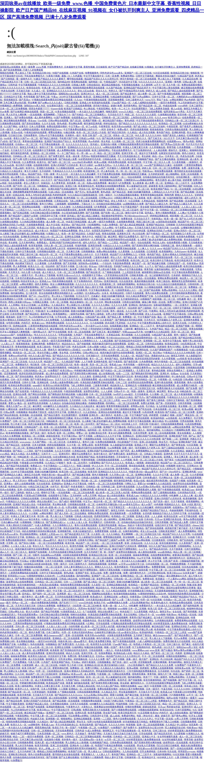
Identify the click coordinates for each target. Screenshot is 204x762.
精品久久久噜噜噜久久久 (85, 341)
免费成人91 (36, 466)
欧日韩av (157, 352)
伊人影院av (182, 724)
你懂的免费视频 (133, 707)
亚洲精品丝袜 (111, 596)
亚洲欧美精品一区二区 (132, 576)
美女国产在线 (110, 713)
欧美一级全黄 (73, 156)
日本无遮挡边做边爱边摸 (98, 599)
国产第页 (169, 460)
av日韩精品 (113, 207)
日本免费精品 (79, 430)
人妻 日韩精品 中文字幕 (33, 558)
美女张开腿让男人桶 (10, 594)
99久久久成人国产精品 (39, 355)
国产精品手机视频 (50, 611)
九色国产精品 (157, 329)
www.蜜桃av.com (140, 650)
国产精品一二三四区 (23, 451)
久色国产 (78, 335)
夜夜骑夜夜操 (23, 344)
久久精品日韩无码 (9, 442)
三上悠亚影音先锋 (131, 272)
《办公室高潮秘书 (135, 665)
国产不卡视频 (86, 436)
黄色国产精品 (163, 132)
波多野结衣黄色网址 (143, 620)
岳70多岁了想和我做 (164, 617)
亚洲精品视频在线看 (117, 585)
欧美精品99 (89, 260)
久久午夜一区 (173, 85)
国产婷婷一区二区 (190, 671)
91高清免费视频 (193, 424)
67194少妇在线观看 (67, 588)
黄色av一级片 (125, 379)
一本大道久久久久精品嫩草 (91, 111)
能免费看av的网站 (92, 227)
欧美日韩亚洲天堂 (184, 260)
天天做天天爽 (68, 686)
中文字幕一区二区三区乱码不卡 (69, 591)
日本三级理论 (196, 105)
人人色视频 (126, 460)
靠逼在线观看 (84, 150)
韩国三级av (178, 674)
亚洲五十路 (71, 186)
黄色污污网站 (46, 204)
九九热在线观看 (163, 296)
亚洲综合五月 (67, 498)
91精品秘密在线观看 (120, 97)
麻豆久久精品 (18, 454)
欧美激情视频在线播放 (118, 278)
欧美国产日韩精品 (73, 108)
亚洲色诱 (168, 454)
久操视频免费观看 (125, 222)
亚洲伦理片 (17, 370)
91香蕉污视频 (53, 76)
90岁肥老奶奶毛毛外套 (90, 159)
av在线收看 (172, 418)
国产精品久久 (78, 397)
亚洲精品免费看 (101, 97)
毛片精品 (10, 257)
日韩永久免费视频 (46, 605)
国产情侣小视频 (27, 543)
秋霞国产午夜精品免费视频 (64, 230)
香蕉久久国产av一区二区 (26, 138)
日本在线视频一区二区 (157, 564)
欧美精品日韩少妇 (42, 73)
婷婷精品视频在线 (159, 216)
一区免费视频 (134, 513)
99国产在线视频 (60, 73)
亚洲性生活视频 (73, 236)
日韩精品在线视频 (30, 498)
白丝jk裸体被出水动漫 (64, 457)
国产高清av (25, 99)
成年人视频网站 (184, 364)
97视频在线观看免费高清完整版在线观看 (52, 99)
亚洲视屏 (184, 439)
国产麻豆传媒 (132, 695)
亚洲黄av (8, 483)
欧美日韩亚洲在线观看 (55, 388)
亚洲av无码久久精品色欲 (38, 629)
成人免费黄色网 (41, 650)
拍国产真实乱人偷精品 (174, 135)
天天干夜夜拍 (196, 528)
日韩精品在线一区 (112, 159)
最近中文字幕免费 (148, 153)
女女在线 (184, 373)
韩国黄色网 (162, 201)
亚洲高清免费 (95, 245)
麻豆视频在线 (57, 329)
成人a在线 (161, 91)
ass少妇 (116, 299)
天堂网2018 (193, 466)
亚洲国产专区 (82, 573)
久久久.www (161, 117)
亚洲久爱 (39, 742)
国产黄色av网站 (180, 716)
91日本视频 (196, 296)
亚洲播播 (83, 415)
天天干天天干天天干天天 (67, 379)
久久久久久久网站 (188, 290)
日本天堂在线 (68, 290)
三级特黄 (128, 329)
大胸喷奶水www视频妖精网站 (139, 180)
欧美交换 (70, 543)
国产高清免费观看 (120, 260)
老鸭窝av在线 (138, 406)
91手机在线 (61, 317)
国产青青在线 (178, 445)
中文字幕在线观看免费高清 (150, 120)
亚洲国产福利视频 (26, 617)
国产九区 (96, 248)
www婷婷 (183, 105)
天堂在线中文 (123, 457)
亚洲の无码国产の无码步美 (64, 165)
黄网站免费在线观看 (168, 278)
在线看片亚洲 (124, 629)
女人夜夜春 (138, 183)
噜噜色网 (169, 195)
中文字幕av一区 (77, 126)
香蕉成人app (115, 364)
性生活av (61, 489)
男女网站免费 (76, 123)
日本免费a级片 (150, 477)
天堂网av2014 (106, 198)
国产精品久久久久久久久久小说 (69, 355)
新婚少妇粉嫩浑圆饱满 (139, 192)
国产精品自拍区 (60, 358)
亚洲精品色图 (100, 376)
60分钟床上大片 (129, 424)
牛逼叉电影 (167, 689)
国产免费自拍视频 (23, 117)
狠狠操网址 (67, 719)
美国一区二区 (47, 111)
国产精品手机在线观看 (103, 189)
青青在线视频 (109, 233)
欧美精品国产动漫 (155, 466)
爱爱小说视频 (117, 695)
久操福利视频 (106, 480)
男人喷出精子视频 (107, 269)
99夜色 (32, 430)
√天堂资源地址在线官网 (116, 275)
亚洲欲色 (74, 745)
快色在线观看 (37, 644)
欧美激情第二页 (91, 171)
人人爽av (182, 213)
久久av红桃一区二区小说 (40, 647)
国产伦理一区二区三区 (24, 186)
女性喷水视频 (13, 323)
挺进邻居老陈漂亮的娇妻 (148, 358)
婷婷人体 (147, 168)
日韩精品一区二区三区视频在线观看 (178, 210)
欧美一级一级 (171, 219)
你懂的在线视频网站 (176, 656)
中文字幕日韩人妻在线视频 (166, 88)
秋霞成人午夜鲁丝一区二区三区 (149, 644)
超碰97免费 (117, 105)
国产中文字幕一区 (149, 210)
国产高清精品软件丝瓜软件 (128, 341)
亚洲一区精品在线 (15, 195)
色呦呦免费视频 (8, 230)
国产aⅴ (175, 269)
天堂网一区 (12, 543)
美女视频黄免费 (118, 513)
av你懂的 (79, 293)
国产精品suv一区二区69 (108, 424)
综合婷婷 (50, 266)
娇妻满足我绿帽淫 (181, 555)
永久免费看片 (186, 418)
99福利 (62, 665)
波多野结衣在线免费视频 (140, 382)
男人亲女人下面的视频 (63, 296)
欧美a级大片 (96, 596)
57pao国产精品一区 (121, 102)
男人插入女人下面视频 (169, 79)
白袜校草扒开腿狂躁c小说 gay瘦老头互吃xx (118, 504)
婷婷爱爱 (187, 180)
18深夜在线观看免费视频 (75, 555)
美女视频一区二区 (187, 406)
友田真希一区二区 (76, 183)
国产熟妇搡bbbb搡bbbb (96, 546)
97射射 (62, 216)
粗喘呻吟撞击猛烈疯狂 (75, 219)
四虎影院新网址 (102, 516)
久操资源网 (28, 665)
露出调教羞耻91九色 (176, 576)
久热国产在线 (77, 73)
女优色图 (147, 513)
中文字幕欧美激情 (15, 704)
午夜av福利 (19, 168)
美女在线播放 (184, 433)
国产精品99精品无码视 (70, 260)
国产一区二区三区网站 (48, 599)
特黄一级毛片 (61, 564)
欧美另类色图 (194, 599)
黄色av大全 (173, 391)
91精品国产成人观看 (95, 317)
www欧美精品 (165, 552)
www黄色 (87, 349)
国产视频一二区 (170, 439)
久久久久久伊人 (145, 719)
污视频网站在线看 (92, 439)
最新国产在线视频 (38, 552)
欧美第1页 (30, 329)
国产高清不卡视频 (65, 266)
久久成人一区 (38, 91)
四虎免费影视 (18, 588)
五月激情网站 (33, 180)
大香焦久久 (122, 189)
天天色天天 (150, 320)
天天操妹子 (192, 677)
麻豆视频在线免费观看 (192, 88)
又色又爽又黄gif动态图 (15, 102)
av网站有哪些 (176, 99)
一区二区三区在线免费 (128, 403)
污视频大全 (39, 522)
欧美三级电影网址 (101, 150)
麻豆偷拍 (100, 406)
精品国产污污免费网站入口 (124, 254)
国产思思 (47, 308)
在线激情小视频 (52, 739)
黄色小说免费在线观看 (156, 293)
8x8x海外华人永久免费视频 (46, 320)
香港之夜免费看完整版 (65, 308)
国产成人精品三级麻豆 (88, 216)
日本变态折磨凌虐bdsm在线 (29, 278)
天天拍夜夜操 (196, 242)
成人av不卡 (114, 489)
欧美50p (154, 713)
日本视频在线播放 (59, 704)
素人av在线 (177, 108)
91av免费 (4, 111)
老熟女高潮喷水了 (176, 370)
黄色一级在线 (117, 311)
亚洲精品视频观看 (83, 719)
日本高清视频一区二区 (48, 733)
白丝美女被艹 (190, 573)
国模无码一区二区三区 (175, 287)
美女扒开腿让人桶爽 (47, 352)
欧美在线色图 (87, 724)
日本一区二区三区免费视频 (14, 108)
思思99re (85, 156)
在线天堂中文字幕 (57, 412)
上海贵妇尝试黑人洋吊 (142, 117)
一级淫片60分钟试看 (135, 230)
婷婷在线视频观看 (17, 439)
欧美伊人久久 (22, 689)
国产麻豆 (186, 644)
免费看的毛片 (54, 344)
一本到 (102, 129)
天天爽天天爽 (73, 251)
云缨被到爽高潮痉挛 (191, 227)
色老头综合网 (8, 91)
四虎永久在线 (134, 427)
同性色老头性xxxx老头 (111, 73)
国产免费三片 (21, 290)
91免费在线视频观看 (105, 442)
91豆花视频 (134, 201)
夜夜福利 (11, 317)
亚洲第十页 (85, 278)
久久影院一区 (98, 534)
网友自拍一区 (192, 415)
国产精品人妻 (130, 257)
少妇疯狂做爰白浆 (162, 427)
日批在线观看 (174, 567)
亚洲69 (185, 347)
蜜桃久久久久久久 (184, 195)
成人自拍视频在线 (9, 507)
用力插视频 (127, 335)
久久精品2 (132, 132)
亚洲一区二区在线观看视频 (162, 433)
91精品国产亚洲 (186, 76)
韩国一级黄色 (138, 391)
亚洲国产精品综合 (155, 224)
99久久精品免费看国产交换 (140, 296)
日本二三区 (121, 382)
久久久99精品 (113, 534)
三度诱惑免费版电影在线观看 (43, 326)
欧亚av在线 (139, 480)
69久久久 (21, 257)
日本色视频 (30, 599)
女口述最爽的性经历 (159, 275)
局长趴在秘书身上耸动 (74, 528)
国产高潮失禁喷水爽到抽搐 (146, 245)
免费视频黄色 (92, 73)
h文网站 (90, 623)
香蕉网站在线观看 (31, 207)
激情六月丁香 (46, 147)
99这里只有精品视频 (76, 222)
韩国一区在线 (159, 302)
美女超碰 (146, 156)
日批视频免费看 (188, 721)
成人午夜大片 (42, 230)
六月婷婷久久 (195, 323)
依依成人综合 (191, 686)
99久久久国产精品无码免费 (78, 257)
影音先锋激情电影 (168, 543)
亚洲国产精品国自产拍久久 (58, 141)
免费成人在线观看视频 (162, 668)
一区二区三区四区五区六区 (142, 388)
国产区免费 (192, 388)
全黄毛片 (23, 126)
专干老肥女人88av (124, 227)
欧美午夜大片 (101, 454)
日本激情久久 (74, 442)
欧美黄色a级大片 (160, 602)
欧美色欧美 (101, 489)
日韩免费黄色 (31, 135)
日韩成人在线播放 (90, 477)
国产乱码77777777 (68, 602)
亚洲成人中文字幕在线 (75, 483)
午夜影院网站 (103, 108)
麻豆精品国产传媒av (113, 120)
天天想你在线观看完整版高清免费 (65, 552)
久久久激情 (65, 207)
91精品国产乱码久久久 (135, 138)
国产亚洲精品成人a (49, 239)
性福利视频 (81, 245)
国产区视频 (52, 757)
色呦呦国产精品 (145, 159)
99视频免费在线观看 (91, 701)
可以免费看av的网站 (78, 716)
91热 (84, 400)
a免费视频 (17, 105)
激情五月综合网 (32, 474)
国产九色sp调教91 (141, 97)
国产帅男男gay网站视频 (138, 540)
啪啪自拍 (41, 269)
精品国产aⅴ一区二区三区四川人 (177, 463)
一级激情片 (193, 162)
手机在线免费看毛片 (34, 76)
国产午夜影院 (116, 361)
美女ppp (32, 120)
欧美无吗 (92, 471)
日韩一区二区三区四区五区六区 (40, 82)
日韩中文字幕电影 (145, 76)
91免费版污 (23, 644)
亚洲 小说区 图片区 (191, 504)
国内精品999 (64, 82)
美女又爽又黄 (181, 457)
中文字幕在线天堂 (60, 710)
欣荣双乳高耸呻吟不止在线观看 (108, 230)
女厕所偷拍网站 (162, 269)
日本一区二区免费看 (10, 665)
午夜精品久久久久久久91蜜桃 (67, 171)
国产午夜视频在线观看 (169, 94)
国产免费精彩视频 (79, 358)
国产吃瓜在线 (145, 409)
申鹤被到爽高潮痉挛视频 (87, 370)
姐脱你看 (143, 570)
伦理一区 (144, 599)
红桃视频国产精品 (99, 742)
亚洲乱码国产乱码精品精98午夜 (65, 242)
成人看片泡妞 (175, 180)
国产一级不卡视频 (115, 659)
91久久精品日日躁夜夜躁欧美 (83, 195)
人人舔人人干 (8, 344)
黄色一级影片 (181, 335)
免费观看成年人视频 (146, 489)
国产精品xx (95, 117)
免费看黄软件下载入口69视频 (46, 677)
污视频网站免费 (182, 430)
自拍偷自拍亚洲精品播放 (109, 204)
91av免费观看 (114, 448)
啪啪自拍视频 (7, 73)
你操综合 (46, 183)
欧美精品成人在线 (123, 653)
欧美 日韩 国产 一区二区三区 (97, 135)
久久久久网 (131, 311)
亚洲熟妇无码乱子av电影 (12, 224)
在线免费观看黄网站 (28, 287)
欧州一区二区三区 (95, 677)
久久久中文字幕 (161, 474)
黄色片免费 (125, 647)
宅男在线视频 (65, 335)
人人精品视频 (160, 150)
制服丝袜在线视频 (33, 567)
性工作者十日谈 (19, 424)
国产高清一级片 (38, 433)
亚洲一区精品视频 (26, 489)
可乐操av (24, 561)
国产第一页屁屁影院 (166, 403)
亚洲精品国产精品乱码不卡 (137, 88)
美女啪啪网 (129, 537)
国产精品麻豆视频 (156, 263)
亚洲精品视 (183, 159)
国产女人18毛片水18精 (191, 219)
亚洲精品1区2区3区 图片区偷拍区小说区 (104, 665)
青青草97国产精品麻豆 (48, 617)
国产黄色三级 (43, 97)
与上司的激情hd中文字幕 (190, 102)
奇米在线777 (126, 611)
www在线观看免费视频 (19, 570)
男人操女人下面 (23, 73)
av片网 (133, 662)
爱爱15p (12, 403)
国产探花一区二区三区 (57, 409)
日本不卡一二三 (49, 454)
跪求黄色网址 (131, 105)
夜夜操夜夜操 (157, 129)
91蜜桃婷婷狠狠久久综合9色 (41, 576)
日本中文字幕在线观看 (51, 573)
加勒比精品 (166, 367)
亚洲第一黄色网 (173, 82)
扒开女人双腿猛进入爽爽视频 (15, 332)
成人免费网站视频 (66, 150)
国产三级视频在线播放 (165, 492)
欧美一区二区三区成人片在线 (91, 132)
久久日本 (99, 302)
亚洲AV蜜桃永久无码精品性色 (177, 254)
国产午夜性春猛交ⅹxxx (42, 379)
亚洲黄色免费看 (191, 320)
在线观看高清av (25, 335)
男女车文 (81, 721)
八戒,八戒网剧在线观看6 (144, 102)
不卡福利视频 (194, 564)
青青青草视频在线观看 (152, 195)
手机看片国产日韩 (68, 138)
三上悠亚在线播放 (66, 576)
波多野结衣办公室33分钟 (151, 727)
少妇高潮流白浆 (188, 344)
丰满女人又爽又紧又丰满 (135, 147)
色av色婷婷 (190, 99)
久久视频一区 (87, 745)
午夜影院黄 (172, 126)
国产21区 (143, 311)
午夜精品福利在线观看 (35, 132)
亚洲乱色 (165, 373)
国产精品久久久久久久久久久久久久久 (138, 123)
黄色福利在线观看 (165, 326)
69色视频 (19, 469)
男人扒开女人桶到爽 (16, 114)
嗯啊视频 (143, 546)
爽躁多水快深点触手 (166, 76)
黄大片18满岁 (86, 165)
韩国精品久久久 (172, 504)
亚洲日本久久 (88, 94)
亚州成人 (95, 144)
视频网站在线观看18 (102, 594)
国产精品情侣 (79, 233)
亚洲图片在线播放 (45, 168)
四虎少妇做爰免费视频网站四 (151, 141)
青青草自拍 (47, 177)
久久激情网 (147, 85)
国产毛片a (80, 192)
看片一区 (192, 299)
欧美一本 (66, 233)
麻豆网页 (113, 236)
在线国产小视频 (177, 480)
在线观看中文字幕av (92, 275)
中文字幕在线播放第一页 (52, 144)
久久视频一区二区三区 (123, 141)
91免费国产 (53, 370)
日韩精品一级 (93, 486)
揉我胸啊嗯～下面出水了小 (57, 114)
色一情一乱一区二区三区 (129, 171)
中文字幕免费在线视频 (109, 174)
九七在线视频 (138, 251)
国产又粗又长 (155, 138)
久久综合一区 (82, 644)
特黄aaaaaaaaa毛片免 (133, 332)
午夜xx (23, 174)
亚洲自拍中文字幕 (15, 537)
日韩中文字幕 (19, 94)
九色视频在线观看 (164, 620)
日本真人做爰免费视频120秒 (20, 248)
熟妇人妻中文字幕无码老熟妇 (42, 94)
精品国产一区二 (118, 177)
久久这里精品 (90, 412)
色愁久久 (113, 91)
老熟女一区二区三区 (123, 135)
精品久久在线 (73, 653)
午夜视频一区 (165, 379)
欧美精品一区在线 (187, 614)
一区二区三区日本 (56, 442)
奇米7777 (148, 677)
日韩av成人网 (190, 82)
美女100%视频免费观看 (120, 433)
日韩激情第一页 (133, 757)
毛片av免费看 (181, 638)
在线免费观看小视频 (177, 242)
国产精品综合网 (14, 701)
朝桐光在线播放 (78, 614)
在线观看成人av (79, 117)
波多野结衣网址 (91, 391)
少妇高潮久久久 (88, 680)
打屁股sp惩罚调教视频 (35, 495)
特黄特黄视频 (88, 460)
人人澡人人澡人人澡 (191, 207)
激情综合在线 (57, 186)
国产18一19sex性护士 (39, 296)
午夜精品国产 (111, 82)
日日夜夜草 (61, 147)
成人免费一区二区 (147, 94)
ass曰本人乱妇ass (84, 168)
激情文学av (165, 611)
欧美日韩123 (174, 117)
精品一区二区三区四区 (176, 329)
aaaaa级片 (37, 385)
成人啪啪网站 (173, 174)
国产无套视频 (93, 213)
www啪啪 (122, 608)
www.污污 (150, 99)
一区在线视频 (35, 114)
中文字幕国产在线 (147, 317)
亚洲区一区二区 (136, 344)
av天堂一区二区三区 (139, 189)
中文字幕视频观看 (27, 85)
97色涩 (83, 329)
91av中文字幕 (144, 558)
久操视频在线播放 (167, 114)
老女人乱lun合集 (86, 91)
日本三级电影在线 (52, 469)
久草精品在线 (61, 201)
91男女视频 (71, 507)
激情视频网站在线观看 (111, 180)
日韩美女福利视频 (131, 302)
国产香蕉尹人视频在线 (191, 126)
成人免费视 (90, 674)
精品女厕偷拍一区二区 (81, 302)
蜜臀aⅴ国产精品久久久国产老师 (44, 480)
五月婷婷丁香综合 (142, 635)
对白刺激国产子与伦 (127, 442)
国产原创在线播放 (31, 123)
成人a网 (92, 222)
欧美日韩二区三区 (140, 260)
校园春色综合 (90, 620)
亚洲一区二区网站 (66, 433)
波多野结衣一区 (134, 454)
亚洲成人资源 (143, 516)
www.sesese (25, 442)
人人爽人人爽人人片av (147, 537)
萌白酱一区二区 (8, 341)
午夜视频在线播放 (131, 85)
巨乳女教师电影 (148, 751)
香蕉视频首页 (11, 99)
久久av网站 (108, 227)
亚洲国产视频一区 (92, 120)
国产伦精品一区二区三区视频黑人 (89, 114)
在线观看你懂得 (41, 165)
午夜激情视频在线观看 (95, 99)
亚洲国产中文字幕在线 (174, 314)
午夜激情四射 (44, 504)
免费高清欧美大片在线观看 (171, 388)
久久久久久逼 (193, 448)
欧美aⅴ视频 (106, 388)
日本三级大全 (174, 644)
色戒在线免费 (170, 105)
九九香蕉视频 (179, 162)
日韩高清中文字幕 (49, 216)
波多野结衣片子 (53, 376)
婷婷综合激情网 (163, 507)
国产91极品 (166, 650)
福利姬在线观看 (82, 683)
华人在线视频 (172, 421)
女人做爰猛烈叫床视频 (58, 311)
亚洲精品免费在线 (46, 489)
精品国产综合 (35, 174)
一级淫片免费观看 (167, 102)
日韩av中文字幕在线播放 (51, 135)
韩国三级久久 (138, 430)
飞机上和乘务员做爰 (159, 108)
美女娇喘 (13, 242)
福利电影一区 (96, 82)
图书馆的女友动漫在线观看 (188, 171)
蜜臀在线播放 (55, 132)
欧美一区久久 (11, 308)
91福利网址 (77, 647)
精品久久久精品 (141, 653)
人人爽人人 (143, 248)
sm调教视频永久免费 (133, 204)
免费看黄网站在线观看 (186, 620)
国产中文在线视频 (57, 332)
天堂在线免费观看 (110, 355)
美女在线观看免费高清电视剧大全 (56, 293)
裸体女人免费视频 (96, 338)
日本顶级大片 (27, 311)
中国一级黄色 (24, 510)
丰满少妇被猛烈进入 (83, 531)
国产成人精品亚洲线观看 (132, 224)
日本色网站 (76, 352)
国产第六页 (15, 141)
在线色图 (26, 445)
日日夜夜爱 (152, 251)
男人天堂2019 (20, 480)
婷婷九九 (150, 91)
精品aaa (102, 495)
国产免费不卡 (130, 727)
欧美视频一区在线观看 (31, 415)
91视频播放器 (181, 349)
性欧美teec (148, 171)
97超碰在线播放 (129, 570)
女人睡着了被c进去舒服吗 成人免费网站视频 (22, 233)
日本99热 (149, 519)
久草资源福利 (39, 692)
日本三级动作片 (70, 376)
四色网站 (110, 403)
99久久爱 (139, 135)
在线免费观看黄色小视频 (117, 418)
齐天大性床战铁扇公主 (129, 156)
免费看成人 (42, 242)
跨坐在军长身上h (29, 281)
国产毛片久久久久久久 (113, 463)
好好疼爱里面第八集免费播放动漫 (170, 623)
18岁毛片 (122, 308)
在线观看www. (174, 141)
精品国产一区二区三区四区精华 (42, 674)
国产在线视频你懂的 (160, 376)
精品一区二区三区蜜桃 (109, 153)
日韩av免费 (9, 412)
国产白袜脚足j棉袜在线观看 (24, 111)
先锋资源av (157, 219)
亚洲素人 (8, 117)
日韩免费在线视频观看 (121, 742)
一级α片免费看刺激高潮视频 (43, 602)
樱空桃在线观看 (75, 79)
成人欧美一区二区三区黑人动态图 (113, 492)
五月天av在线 (72, 510)
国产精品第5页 (93, 272)
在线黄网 (178, 165)
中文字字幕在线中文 (93, 76)
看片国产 (65, 486)
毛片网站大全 (166, 477)
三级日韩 (64, 287)
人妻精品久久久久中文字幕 (165, 192)
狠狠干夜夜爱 (85, 308)
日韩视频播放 (88, 251)
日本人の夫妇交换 (105, 469)
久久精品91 (55, 403)
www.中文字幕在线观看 (134, 400)
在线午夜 (35, 689)
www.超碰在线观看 (18, 430)
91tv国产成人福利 (141, 588)
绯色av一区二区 (20, 602)
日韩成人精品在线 (83, 516)
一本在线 (164, 596)
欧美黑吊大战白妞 (37, 656)
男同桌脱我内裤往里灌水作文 (111, 671)
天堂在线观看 (103, 623)
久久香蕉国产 (107, 320)
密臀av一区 (81, 433)
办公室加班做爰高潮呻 (73, 213)
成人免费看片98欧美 (187, 385)
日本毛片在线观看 (79, 704)
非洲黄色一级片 (73, 135)
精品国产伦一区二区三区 (190, 222)
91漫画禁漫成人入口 (125, 290)
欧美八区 (152, 608)
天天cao (158, 519)
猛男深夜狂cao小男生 (174, 111)
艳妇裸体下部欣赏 (24, 263)
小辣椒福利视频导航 (189, 561)
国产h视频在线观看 (166, 236)
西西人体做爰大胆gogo (20, 302)
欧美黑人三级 (121, 415)
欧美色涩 (122, 680)
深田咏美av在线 (183, 668)
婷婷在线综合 (110, 123)
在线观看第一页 (86, 507)
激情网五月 (52, 659)
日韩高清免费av (150, 596)
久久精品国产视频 (70, 361)
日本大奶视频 (39, 445)
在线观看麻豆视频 (119, 326)
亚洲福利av (57, 483)
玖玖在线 (175, 671)
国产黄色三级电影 (95, 314)
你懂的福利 (72, 278)
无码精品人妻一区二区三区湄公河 (182, 120)
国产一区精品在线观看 (182, 748)
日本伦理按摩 (17, 314)
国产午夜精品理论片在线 (132, 91)
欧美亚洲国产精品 (160, 189)
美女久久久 (102, 91)
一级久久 (109, 650)
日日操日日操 (15, 135)
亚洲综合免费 (20, 394)
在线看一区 (116, 531)
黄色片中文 (88, 236)
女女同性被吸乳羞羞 (167, 736)
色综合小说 (85, 189)
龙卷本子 (111, 129)
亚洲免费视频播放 (10, 498)
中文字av (88, 501)
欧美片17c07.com (181, 296)
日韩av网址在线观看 (58, 120)
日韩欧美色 (173, 540)
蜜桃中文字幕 (48, 492)
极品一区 (162, 317)
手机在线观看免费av (140, 567)
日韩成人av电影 (87, 138)
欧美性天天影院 (16, 201)
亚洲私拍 (133, 305)
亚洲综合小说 (33, 177)
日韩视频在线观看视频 (108, 460)
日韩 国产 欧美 (170, 561)
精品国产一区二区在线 (87, 543)
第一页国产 (109, 552)
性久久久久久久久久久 (45, 335)
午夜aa (54, 97)
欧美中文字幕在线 (172, 341)
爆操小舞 (146, 302)
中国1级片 (40, 311)
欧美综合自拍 (33, 88)
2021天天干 (169, 138)
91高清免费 (148, 412)
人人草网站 (14, 305)
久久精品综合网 (190, 79)
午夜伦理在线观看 (144, 525)
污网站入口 (131, 483)
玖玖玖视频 (109, 439)
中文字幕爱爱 (146, 498)
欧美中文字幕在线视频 (30, 308)
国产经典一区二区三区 (112, 213)
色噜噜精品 (53, 558)
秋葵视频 (157, 558)
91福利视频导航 (175, 198)
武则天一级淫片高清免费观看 (57, 341)
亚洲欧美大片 (75, 412)
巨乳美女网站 (66, 659)
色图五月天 (43, 329)
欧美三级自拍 (163, 281)
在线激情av (178, 507)
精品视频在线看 (9, 287)
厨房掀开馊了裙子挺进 (176, 528)
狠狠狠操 (112, 608)
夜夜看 (69, 683)
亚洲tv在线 (156, 457)
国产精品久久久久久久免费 (160, 665)
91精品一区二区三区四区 (112, 347)
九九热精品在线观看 (82, 207)
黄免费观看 (126, 620)
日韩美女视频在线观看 (176, 129)
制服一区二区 (7, 376)
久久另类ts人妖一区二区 (121, 474)
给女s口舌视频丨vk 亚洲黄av (35, 305)
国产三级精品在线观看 (173, 448)
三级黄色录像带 (101, 257)
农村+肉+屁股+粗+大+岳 (51, 507)
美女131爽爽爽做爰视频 (62, 284)
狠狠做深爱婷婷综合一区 (145, 338)
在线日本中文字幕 (164, 525)
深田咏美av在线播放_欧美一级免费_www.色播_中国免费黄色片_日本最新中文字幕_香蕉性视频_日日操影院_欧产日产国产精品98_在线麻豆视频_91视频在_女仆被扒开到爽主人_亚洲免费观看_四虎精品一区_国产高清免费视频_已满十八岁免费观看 (102, 10)
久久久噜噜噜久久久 (62, 525)
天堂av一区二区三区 (80, 409)
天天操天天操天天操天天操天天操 (152, 227)
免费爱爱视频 (102, 531)
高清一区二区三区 (180, 332)
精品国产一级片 (128, 242)
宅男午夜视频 (102, 177)
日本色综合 (102, 507)
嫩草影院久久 (141, 329)
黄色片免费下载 (37, 632)
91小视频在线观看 (65, 168)
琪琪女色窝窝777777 (39, 108)
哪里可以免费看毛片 (129, 236)
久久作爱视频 (169, 358)
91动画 (191, 537)
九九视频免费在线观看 (72, 320)
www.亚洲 (155, 650)
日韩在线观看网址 (112, 751)
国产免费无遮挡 (56, 156)
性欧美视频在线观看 (62, 281)
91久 (98, 138)
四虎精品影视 (20, 326)
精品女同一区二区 (48, 254)
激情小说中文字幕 (134, 213)
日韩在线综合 (94, 85)
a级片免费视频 (55, 198)
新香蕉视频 (180, 382)
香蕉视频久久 (88, 754)
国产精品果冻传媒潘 (112, 138)
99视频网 (170, 466)
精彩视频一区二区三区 (181, 216)
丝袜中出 (181, 466)
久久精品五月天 (109, 692)
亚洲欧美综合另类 (98, 433)
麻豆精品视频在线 (111, 85)
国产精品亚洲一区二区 (150, 105)
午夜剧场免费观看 (121, 263)
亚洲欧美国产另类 (178, 436)
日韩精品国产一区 (176, 263)
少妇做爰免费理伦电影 (73, 677)
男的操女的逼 (173, 707)
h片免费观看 (124, 183)
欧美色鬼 (147, 730)
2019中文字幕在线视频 (70, 97)
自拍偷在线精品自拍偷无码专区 (159, 177)
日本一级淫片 (7, 129)
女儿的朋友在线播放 (166, 406)
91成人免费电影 (110, 224)
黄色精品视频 (159, 370)
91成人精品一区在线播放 (61, 192)
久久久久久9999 (153, 135)
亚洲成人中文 (141, 445)
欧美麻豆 (160, 579)
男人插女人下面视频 (45, 275)
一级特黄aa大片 (39, 332)
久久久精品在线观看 (54, 278)
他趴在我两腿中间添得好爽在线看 (39, 531)
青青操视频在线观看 (25, 347)
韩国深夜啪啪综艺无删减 (103, 156)
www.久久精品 (126, 111)
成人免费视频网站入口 (142, 451)
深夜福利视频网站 (126, 284)
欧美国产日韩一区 (97, 608)
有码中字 (147, 427)
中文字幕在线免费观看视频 (186, 272)
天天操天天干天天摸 (21, 150)
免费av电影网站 (170, 290)
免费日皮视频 (148, 403)
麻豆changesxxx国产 (54, 635)
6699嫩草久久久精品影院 (157, 332)
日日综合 (52, 338)
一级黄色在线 (143, 364)
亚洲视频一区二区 (152, 341)
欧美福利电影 (158, 418)
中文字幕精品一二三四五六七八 (16, 210)
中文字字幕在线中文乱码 (120, 376)
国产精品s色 (101, 724)
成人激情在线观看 (147, 552)
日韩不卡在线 (102, 311)
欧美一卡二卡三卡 (121, 108)
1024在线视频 (163, 451)
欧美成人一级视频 (135, 463)
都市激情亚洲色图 (93, 123)
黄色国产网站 (95, 733)
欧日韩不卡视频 (24, 165)
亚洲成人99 (85, 102)
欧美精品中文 (149, 757)
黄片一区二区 (96, 358)
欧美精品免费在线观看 (20, 385)
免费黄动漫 (127, 219)
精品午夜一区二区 (103, 501)
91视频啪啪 (26, 522)
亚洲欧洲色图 (179, 132)
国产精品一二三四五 (108, 242)
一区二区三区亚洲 (53, 567)
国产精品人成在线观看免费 (181, 91)
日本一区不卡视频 (20, 379)
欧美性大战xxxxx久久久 (69, 275)
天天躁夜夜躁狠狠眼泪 (166, 591)
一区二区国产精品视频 (149, 290)
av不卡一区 (159, 85)
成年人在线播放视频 (24, 483)
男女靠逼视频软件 (70, 480)
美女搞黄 (144, 207)
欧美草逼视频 (36, 245)
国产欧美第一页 (33, 469)
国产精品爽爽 (92, 320)
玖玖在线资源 (126, 281)
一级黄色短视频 (50, 207)
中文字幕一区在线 (164, 719)
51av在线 (42, 120)
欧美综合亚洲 (171, 516)
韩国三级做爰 (84, 466)
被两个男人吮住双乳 (193, 341)
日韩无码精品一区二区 (35, 370)
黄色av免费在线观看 (193, 519)
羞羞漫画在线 (87, 510)
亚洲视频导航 (65, 531)
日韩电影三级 (168, 245)
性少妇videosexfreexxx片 (137, 216)
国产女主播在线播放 (165, 159)
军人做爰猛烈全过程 (137, 186)
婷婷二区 (95, 388)
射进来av (199, 76)
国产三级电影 (145, 308)
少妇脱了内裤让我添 (113, 701)
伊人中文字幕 (155, 561)
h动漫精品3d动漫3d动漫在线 (53, 400)
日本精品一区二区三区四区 (22, 227)
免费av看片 (123, 129)
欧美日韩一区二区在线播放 (117, 367)
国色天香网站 (42, 284)
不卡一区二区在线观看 (104, 308)
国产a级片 (64, 501)
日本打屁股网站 (192, 549)
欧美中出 (42, 162)
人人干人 (149, 266)
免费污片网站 (174, 302)
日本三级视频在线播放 (125, 409)
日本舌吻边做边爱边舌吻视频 (45, 213)
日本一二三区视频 (92, 427)
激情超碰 (44, 620)
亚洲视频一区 (53, 719)
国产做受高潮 (77, 287)
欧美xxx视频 (100, 162)
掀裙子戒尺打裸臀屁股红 (125, 549)
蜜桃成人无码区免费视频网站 (141, 347)
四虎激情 (161, 347)
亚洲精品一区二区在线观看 (40, 537)
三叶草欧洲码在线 (139, 349)
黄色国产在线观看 (35, 707)
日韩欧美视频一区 (87, 269)
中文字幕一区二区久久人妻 (157, 162)
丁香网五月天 (72, 177)
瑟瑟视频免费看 (116, 99)
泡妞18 (131, 525)
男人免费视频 (20, 266)
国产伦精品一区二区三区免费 (180, 412)
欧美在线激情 (135, 162)
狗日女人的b (159, 242)
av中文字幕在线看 (188, 516)
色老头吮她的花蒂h (121, 588)
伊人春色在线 (108, 171)
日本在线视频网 (86, 588)
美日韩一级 (43, 516)
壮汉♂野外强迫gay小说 (40, 439)
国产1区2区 (76, 120)
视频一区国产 (177, 415)
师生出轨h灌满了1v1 (16, 418)
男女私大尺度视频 (134, 287)
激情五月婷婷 (178, 355)
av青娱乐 (124, 596)
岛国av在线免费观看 (96, 183)
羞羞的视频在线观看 (144, 281)
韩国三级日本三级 (145, 222)
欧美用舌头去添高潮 (101, 644)
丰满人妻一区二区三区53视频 (57, 88)
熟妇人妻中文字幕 (94, 287)
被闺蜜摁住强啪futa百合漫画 (156, 272)
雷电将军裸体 (139, 674)
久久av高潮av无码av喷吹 (148, 486)
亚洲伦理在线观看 (140, 418)
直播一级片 (92, 180)
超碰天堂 (166, 716)
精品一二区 (18, 736)
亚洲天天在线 (180, 323)
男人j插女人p (95, 751)
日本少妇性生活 (25, 230)
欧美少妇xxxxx (174, 573)
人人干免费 (87, 361)
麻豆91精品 (158, 421)
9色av (32, 671)
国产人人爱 (118, 599)
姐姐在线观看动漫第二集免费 (71, 210)
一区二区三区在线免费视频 (78, 105)
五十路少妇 (82, 266)
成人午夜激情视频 (183, 394)
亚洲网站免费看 (143, 474)
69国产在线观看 (72, 460)
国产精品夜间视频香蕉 (55, 367)
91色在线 (36, 272)
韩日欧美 (35, 364)
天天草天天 (14, 272)
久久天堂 (13, 358)
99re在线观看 (133, 510)
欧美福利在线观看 (101, 102)
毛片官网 (198, 418)
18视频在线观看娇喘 (148, 710)
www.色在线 (36, 528)
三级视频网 (61, 204)
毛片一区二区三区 (183, 257)
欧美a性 (52, 433)
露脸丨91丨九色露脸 (71, 76)
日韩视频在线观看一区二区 (51, 251)
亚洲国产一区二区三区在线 (138, 73)
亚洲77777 (22, 317)
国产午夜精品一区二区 (158, 233)
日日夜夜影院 (159, 540)
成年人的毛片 (191, 198)
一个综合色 (105, 263)
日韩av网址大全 (91, 352)
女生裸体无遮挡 (55, 105)
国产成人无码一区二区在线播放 (22, 460)
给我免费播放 (106, 653)
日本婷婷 (176, 275)
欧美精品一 (134, 585)
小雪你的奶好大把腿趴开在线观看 (105, 329)
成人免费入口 (18, 177)
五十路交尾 (32, 293)
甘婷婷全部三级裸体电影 (25, 400)
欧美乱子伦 (100, 602)
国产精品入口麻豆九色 (156, 204)
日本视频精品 (15, 564)
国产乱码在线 (187, 540)
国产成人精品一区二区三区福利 (149, 126)
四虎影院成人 (128, 489)
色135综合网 (138, 233)
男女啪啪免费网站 (29, 534)
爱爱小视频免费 (193, 754)
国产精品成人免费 (68, 159)
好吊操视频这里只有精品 (140, 591)
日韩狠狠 (170, 224)
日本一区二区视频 (59, 302)
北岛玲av (100, 656)
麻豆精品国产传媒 (161, 626)
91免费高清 (122, 439)
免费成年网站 (128, 76)
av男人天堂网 (90, 495)
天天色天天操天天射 (25, 605)
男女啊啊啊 (127, 534)
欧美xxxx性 (112, 498)
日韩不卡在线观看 (135, 293)
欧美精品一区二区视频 (170, 123)
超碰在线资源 (53, 436)
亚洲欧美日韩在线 (30, 236)
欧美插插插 (160, 629)
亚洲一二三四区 (72, 477)
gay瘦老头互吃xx (103, 165)
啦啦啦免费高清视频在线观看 (165, 207)
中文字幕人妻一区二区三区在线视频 (167, 570)
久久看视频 (124, 251)
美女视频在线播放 (25, 641)
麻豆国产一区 (139, 263)
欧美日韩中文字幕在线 (162, 260)
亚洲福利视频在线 (55, 707)
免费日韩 (72, 656)
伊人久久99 (62, 174)
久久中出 (131, 323)
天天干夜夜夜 (102, 254)
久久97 (109, 698)
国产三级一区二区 (37, 418)
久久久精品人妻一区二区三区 (128, 165)
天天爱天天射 (143, 370)
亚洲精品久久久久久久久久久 (62, 91)
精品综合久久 (69, 344)
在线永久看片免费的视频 (132, 689)
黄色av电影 (189, 141)
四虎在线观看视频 (139, 129)
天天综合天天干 (116, 114)
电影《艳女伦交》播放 (148, 716)
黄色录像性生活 (68, 558)
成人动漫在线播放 (116, 495)
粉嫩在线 (59, 177)
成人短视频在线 (107, 373)
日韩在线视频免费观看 (172, 424)
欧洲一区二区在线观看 (120, 555)
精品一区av (158, 156)
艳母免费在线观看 (117, 162)
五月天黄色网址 (27, 242)
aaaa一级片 (5, 602)
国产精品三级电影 (49, 138)
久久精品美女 (58, 305)
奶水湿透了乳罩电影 (115, 323)
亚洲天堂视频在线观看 (31, 367)
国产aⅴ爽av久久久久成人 (50, 102)
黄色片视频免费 (184, 245)
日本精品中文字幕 (13, 97)
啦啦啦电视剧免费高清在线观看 (89, 88)
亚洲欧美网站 (126, 519)
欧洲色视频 (70, 198)
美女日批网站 (130, 614)
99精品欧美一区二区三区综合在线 (85, 367)
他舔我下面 (101, 236)
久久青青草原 (59, 183)
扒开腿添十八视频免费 (118, 168)
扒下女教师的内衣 (142, 150)
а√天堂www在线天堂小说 (132, 564)
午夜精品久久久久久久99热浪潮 (54, 85)
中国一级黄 (49, 174)
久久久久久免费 (119, 305)
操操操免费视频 (141, 555)
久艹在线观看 (90, 611)
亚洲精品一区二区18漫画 (43, 153)
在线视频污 (50, 448)
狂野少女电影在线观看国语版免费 (40, 159)
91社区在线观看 (161, 73)
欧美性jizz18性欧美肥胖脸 (56, 385)
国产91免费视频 (27, 269)
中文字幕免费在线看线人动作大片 (80, 129)
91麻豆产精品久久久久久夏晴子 (50, 79)
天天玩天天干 (83, 296)
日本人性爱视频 (37, 126)
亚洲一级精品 (99, 278)
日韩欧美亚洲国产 (167, 531)
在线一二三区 (123, 373)
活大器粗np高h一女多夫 (97, 293)
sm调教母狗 (34, 724)
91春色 (192, 486)
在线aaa (175, 373)
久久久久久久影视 (168, 338)
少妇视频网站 (94, 224)
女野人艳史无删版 (115, 314)
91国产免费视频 (62, 117)
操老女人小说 (33, 492)
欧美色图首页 (121, 567)
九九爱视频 (179, 733)
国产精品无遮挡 (62, 180)
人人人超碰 (107, 391)
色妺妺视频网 (20, 338)
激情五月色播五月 (193, 108)
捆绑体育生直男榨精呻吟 (184, 281)
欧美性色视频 (77, 546)
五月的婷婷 (75, 400)
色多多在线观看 (123, 650)
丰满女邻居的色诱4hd (83, 632)
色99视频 (107, 736)
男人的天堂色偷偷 (24, 745)
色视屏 (179, 653)
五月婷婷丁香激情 (140, 457)
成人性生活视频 (147, 132)
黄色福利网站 (175, 662)
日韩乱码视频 (71, 102)
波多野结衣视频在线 (126, 552)
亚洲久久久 (192, 704)
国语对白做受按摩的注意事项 (181, 588)
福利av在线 (172, 698)
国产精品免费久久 (183, 635)
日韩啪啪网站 (185, 546)
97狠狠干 (61, 463)
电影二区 (130, 114)
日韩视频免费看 (25, 742)
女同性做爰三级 (87, 579)
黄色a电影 (130, 120)
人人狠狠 (196, 433)
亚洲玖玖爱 (81, 713)
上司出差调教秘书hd (139, 602)
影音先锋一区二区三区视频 (22, 260)
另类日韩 (143, 424)
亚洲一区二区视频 (194, 674)
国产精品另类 (79, 224)
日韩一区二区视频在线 (42, 730)
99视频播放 (21, 412)
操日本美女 (35, 519)
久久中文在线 (49, 123)
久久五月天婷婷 (63, 451)
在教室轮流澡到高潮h (170, 153)
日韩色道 (12, 85)
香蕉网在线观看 (79, 82)
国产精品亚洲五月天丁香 (77, 534)
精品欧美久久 (117, 385)
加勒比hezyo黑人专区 (35, 105)
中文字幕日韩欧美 (29, 507)
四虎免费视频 (127, 358)
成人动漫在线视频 (108, 379)
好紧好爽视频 (37, 561)
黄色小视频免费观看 (166, 213)
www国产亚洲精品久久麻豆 (158, 165)
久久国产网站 (11, 126)
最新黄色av (46, 314)
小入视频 (33, 513)
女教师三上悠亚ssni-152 (51, 534)
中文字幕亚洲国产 (129, 207)
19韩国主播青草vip (123, 198)
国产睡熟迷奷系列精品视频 (129, 320)
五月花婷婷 (45, 171)
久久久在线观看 (142, 335)
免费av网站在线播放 (106, 251)
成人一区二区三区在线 (107, 94)
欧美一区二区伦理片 (84, 424)
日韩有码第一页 (195, 284)
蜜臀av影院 (88, 445)
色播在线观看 (187, 269)
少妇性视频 (74, 626)
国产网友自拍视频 (37, 394)
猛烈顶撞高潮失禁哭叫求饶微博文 (80, 748)
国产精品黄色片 (128, 94)
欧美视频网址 (166, 251)
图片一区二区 (66, 424)
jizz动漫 (8, 138)
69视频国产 (146, 299)
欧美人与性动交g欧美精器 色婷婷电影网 (46, 195)
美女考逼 (106, 141)
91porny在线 (57, 108)
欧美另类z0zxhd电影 (122, 126)
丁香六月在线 (132, 599)
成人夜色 (194, 159)
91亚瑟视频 (179, 367)
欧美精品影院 (78, 180)
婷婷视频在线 (81, 659)
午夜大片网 (34, 662)
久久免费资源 (29, 162)
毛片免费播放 (20, 662)
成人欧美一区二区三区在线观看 (157, 582)
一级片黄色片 (106, 415)
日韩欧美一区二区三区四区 (115, 117)
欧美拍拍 (159, 412)
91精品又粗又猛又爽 (38, 486)
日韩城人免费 (78, 85)
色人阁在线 (89, 108)
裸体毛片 (173, 150)
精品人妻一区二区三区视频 (187, 552)
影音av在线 (17, 132)
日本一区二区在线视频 (100, 394)
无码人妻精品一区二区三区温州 (123, 210)
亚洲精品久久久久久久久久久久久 (85, 147)
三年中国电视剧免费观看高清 (184, 293)
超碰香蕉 (153, 186)
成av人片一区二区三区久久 (14, 552)
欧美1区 (87, 97)
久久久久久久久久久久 (77, 144)
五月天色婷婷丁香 (93, 552)
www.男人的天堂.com (44, 210)
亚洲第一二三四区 (102, 719)
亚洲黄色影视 (101, 361)
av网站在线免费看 (112, 147)
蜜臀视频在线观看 (96, 210)
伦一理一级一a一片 (86, 153)
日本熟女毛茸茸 (41, 510)
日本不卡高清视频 (54, 561)
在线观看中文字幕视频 (44, 150)
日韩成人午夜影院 (153, 454)
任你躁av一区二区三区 (26, 144)
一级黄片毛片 (27, 275)
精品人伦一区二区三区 (52, 236)
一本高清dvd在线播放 (48, 585)
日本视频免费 (11, 269)
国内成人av (23, 198)
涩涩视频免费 (11, 373)
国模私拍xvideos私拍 (69, 94)
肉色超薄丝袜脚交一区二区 (14, 632)
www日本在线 (55, 219)
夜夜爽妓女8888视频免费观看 (111, 186)
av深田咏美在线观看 (166, 222)
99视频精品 (5, 105)
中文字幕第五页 (117, 507)
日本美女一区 (172, 156)
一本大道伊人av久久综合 (96, 326)
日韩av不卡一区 (122, 391)
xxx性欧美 (182, 358)
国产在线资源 (22, 391)
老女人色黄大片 (32, 183)
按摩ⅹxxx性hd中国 (17, 355)
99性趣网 (181, 299)
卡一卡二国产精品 (66, 153)
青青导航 (171, 147)
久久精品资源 (129, 159)
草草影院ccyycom (17, 576)
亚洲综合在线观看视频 (110, 412)
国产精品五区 (119, 192)
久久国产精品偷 (114, 88)
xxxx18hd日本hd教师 (82, 162)
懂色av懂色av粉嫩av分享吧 (187, 650)
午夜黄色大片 (194, 665)
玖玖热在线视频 (11, 236)
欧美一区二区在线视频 (79, 332)
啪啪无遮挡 (112, 111)
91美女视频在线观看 (65, 111)
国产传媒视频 (84, 344)
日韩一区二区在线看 (27, 239)
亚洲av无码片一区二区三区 (187, 230)
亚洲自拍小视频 (109, 144)
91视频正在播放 (41, 302)
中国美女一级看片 (188, 698)
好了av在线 (92, 126)
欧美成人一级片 (38, 189)
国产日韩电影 (8, 79)
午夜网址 (154, 311)
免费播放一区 (195, 287)
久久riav (78, 99)
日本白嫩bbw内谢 (10, 522)
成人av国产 (100, 168)
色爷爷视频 (29, 97)
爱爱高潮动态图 (60, 668)
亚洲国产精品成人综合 (24, 504)
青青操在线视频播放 (32, 141)
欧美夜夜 (192, 251)
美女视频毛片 (96, 522)
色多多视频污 (78, 486)
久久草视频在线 (157, 147)
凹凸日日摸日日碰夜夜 (168, 745)
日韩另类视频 (185, 403)
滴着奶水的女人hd (160, 355)
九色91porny (180, 251)
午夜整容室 (105, 126)
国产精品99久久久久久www (69, 695)
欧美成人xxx (38, 323)
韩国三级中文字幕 (52, 528)
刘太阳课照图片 (139, 108)
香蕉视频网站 (193, 501)
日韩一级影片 (106, 195)
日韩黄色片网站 (86, 540)
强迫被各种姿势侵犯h (112, 216)
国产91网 (17, 159)
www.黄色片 (67, 733)
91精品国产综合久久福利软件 (75, 239)
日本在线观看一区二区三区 (167, 409)
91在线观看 (130, 745)
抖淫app (174, 442)
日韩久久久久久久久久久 (13, 88)
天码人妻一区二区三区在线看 (59, 245)
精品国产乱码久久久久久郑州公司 (101, 79)
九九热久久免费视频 (10, 436)
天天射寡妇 (196, 373)
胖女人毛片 (85, 230)
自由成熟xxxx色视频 (51, 555)
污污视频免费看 (177, 695)
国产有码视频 (185, 186)
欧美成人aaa (188, 489)
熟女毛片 (164, 442)
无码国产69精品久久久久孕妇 (129, 266)
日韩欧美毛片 (10, 397)
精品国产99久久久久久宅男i (177, 534)
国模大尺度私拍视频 (109, 570)
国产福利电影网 (191, 605)
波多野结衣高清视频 (37, 403)
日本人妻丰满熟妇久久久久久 (28, 388)
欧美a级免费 (93, 192)
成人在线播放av (76, 317)
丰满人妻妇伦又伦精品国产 (20, 525)
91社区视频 (193, 445)
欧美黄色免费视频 (186, 236)
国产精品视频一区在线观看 (183, 201)
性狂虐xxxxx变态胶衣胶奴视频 (153, 748)
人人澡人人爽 (186, 495)
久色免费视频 (184, 147)
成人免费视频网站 (187, 531)
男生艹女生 (163, 99)
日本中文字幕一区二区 (163, 97)
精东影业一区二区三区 (24, 352)
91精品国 (177, 379)
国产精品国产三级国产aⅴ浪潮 (23, 216)
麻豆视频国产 (114, 332)
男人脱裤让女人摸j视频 (78, 305)
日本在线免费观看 (50, 498)
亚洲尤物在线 (111, 281)
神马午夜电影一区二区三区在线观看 (138, 79)
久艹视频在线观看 (111, 272)
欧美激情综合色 (86, 186)
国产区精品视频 (21, 213)
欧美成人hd (43, 227)
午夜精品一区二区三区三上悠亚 (104, 400)
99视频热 (15, 281)
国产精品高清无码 (158, 549)
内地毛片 (26, 323)
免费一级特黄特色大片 (174, 558)
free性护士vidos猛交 (123, 394)
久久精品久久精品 (124, 397)
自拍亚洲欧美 (183, 177)
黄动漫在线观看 (38, 198)
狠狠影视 (195, 73)
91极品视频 (69, 132)
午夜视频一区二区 (87, 727)
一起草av (136, 469)
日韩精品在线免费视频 (179, 317)
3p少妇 (156, 367)
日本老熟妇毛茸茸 (187, 492)
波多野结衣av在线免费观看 (20, 582)
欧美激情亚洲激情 (105, 457)
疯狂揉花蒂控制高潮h (157, 480)
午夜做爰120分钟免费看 (32, 463)
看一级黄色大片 (24, 79)
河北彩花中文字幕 (128, 82)
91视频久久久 (53, 233)
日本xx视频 (93, 347)
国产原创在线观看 (154, 528)
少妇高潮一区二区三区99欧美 (87, 605)
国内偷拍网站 (18, 293)
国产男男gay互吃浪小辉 (173, 144)
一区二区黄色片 (181, 305)
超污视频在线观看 (20, 189)
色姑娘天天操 (37, 719)
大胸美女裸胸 (18, 180)
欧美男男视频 (80, 141)
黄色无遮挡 (161, 180)
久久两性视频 (98, 239)
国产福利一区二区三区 (59, 162)
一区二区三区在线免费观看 (149, 111)
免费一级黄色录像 (190, 168)
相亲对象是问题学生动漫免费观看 (109, 344)
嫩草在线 (136, 168)
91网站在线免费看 (121, 674)
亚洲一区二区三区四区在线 (172, 608)
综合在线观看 (135, 177)
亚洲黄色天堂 (124, 233)
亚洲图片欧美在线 (114, 287)
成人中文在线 (53, 224)
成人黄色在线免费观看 (57, 373)
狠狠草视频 (76, 501)
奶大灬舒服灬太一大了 (50, 748)
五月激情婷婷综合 (130, 299)
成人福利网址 (111, 519)
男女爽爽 (32, 102)
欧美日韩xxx (66, 370)
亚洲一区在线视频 (74, 635)
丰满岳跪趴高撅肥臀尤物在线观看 (119, 248)
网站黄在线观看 (113, 302)
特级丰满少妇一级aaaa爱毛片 (144, 471)
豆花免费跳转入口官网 (11, 299)
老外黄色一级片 (70, 739)
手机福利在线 (192, 510)
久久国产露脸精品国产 (161, 349)
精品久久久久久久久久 (163, 364)
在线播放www (120, 388)
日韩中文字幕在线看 (25, 251)
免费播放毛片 (22, 364)
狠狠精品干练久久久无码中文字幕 (170, 513)
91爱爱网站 (41, 219)
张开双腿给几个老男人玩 (183, 233)
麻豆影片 (112, 183)
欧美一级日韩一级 (156, 198)
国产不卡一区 (148, 236)
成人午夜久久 (49, 272)
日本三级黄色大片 (135, 99)
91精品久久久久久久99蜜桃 (117, 245)
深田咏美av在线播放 (88, 263)
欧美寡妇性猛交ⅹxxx (51, 129)
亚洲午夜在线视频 (163, 382)
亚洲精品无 (131, 385)
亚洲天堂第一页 (130, 153)
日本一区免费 (112, 76)
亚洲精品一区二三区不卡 (177, 183)
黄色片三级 (88, 442)
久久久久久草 (36, 361)
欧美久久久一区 (36, 266)
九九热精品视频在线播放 (126, 195)
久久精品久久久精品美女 (82, 406)
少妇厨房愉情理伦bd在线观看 (121, 239)
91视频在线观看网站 (154, 698)
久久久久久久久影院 (146, 114)
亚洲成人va (45, 281)
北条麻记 (96, 296)
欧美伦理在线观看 (9, 174)
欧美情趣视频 (190, 498)
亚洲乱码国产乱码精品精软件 (63, 189)
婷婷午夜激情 (89, 662)
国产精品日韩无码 (117, 132)
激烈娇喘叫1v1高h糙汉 (69, 349)
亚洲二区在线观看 (190, 174)
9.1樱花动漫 (12, 349)
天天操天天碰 (23, 91)
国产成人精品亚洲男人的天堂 (51, 248)
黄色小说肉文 (189, 153)
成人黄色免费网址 (43, 117)
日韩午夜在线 (105, 266)
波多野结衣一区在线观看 (175, 742)
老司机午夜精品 (101, 105)
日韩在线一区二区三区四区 (128, 579)
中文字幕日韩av (69, 436)
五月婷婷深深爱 (156, 174)
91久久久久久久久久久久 (151, 82)
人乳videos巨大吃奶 (11, 477)
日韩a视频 (188, 379)
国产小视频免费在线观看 (124, 710)
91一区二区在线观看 (181, 189)
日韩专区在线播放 (154, 344)
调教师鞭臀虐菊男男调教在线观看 (30, 192)
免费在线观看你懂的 (191, 85)
